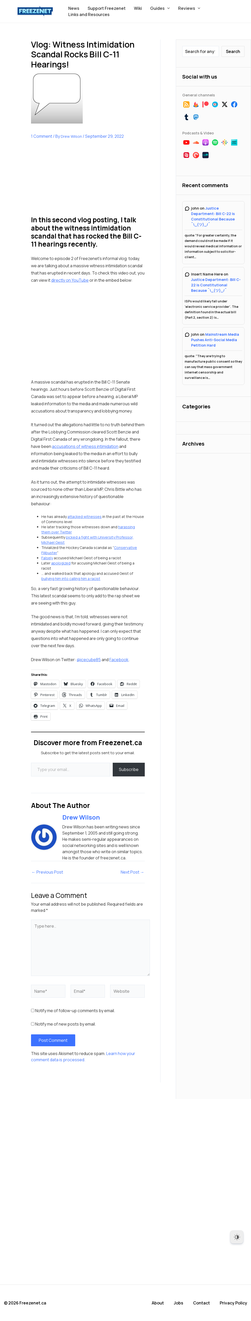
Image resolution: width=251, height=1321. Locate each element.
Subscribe (129, 769)
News (73, 8)
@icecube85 (89, 659)
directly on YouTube (70, 280)
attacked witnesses (84, 516)
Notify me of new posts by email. (65, 1024)
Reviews (189, 8)
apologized (61, 563)
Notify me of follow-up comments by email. (75, 1010)
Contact (201, 1303)
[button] (167, 8)
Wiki (138, 8)
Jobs (178, 1303)
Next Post (132, 872)
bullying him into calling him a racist (70, 578)
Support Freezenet (107, 8)
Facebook (118, 659)
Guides (160, 8)
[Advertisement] (70, 181)
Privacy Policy (233, 1303)
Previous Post (47, 872)
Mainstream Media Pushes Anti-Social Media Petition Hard (215, 340)
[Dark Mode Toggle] (236, 1237)
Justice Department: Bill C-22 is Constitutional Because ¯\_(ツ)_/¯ (216, 285)
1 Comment (41, 136)
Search (233, 51)
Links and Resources (89, 14)
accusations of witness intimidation (85, 446)
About (158, 1303)
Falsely (47, 557)
